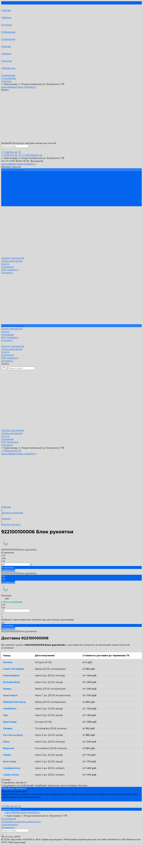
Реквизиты (8, 827)
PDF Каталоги (9, 201)
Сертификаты (9, 824)
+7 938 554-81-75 (11, 450)
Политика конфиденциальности (21, 821)
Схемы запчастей (11, 193)
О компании (8, 78)
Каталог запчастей (12, 190)
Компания (7, 198)
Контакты (7, 204)
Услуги (5, 196)
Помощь (6, 81)
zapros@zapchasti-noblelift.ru (18, 87)
